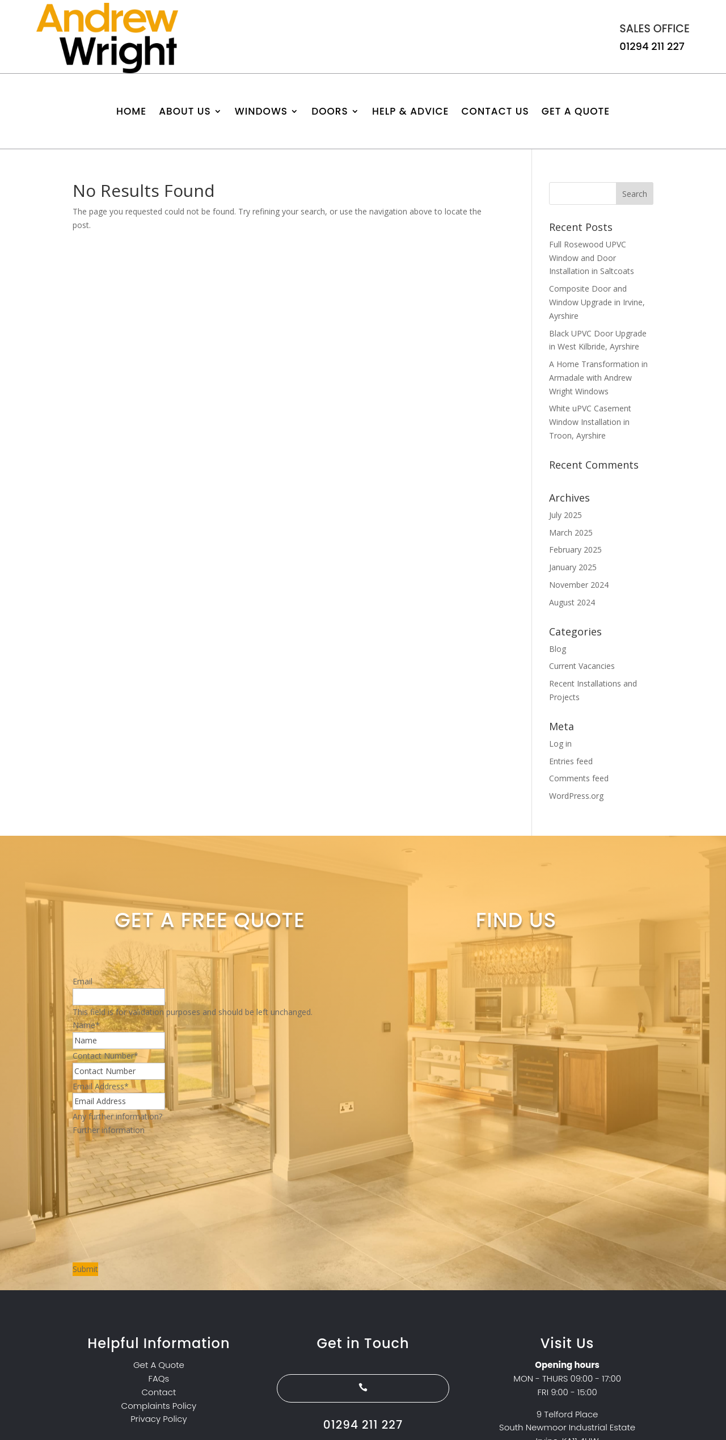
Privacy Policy (158, 1419)
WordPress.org (576, 795)
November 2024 (579, 584)
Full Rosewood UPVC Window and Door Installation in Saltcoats (591, 258)
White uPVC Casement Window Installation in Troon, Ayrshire (590, 422)
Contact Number (105, 1055)
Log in (560, 743)
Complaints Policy (159, 1406)
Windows (261, 112)
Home (131, 112)
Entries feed (571, 761)
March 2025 (571, 532)
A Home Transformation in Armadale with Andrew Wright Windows (598, 378)
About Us (185, 112)
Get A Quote (576, 112)
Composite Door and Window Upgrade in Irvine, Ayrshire (597, 302)
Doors (329, 112)
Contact (159, 1392)
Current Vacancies (582, 665)
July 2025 (565, 515)
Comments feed (579, 778)
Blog (557, 648)
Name (86, 1025)
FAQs (159, 1378)
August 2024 (572, 602)
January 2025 (573, 567)
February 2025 (575, 549)
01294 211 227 (652, 46)
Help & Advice (410, 112)
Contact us (495, 112)
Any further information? (117, 1116)
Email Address (101, 1086)
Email (82, 981)
